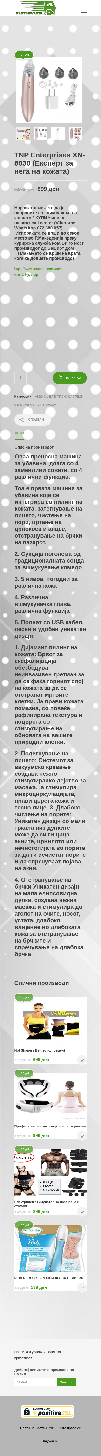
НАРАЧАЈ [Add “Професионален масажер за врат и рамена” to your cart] (82, 1136)
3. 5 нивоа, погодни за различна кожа (46, 582)
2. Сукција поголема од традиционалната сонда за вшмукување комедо (49, 561)
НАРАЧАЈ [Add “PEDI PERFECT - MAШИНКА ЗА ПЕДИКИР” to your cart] (82, 1288)
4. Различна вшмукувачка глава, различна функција (43, 604)
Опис (19, 433)
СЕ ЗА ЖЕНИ (24, 404)
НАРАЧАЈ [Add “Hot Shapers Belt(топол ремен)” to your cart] (82, 1060)
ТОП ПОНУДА (46, 404)
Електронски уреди (66, 396)
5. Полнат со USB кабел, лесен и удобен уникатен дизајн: (50, 629)
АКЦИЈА (41, 396)
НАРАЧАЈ (73, 378)
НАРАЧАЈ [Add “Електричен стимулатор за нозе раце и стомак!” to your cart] (82, 1212)
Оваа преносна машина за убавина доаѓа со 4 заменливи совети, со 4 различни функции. (48, 466)
